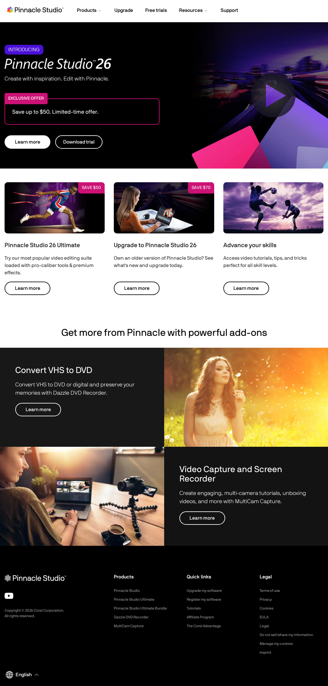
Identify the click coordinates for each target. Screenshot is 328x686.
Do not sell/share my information (291, 635)
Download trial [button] (79, 142)
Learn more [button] (27, 142)
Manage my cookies (279, 644)
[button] (89, 11)
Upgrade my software (207, 590)
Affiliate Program (203, 617)
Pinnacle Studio (128, 590)
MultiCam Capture (131, 626)
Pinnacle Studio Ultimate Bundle (144, 608)
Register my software (207, 599)
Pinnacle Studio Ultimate (137, 599)
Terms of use (272, 590)
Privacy (267, 599)
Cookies (267, 608)
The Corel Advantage (207, 626)
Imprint (266, 652)
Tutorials (195, 608)
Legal (265, 626)
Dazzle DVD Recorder (135, 617)
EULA (265, 617)
